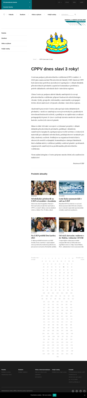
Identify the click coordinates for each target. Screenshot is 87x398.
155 (62, 313)
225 (62, 342)
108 (47, 296)
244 (53, 351)
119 (59, 299)
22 (51, 264)
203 (57, 333)
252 (58, 354)
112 (64, 296)
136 (71, 304)
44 (43, 273)
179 (44, 325)
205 (67, 333)
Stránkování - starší (80, 258)
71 (55, 281)
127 (62, 302)
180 (49, 325)
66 (68, 278)
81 (63, 284)
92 (43, 290)
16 (61, 261)
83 (71, 284)
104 (62, 293)
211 (62, 336)
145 (48, 310)
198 (67, 330)
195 (53, 330)
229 (48, 345)
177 (67, 322)
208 (49, 336)
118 (55, 299)
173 (49, 322)
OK (54, 395)
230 (53, 345)
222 (48, 342)
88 (59, 287)
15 (57, 261)
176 (62, 322)
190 (62, 328)
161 (57, 316)
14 (53, 261)
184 (67, 325)
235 (43, 348)
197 (62, 330)
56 (59, 276)
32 (59, 267)
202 (53, 333)
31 (55, 267)
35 (71, 267)
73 (63, 281)
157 (71, 313)
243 (48, 351)
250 (48, 354)
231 (58, 345)
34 (67, 267)
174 (53, 322)
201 (48, 333)
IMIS (74, 2)
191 (67, 328)
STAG (67, 2)
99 (72, 290)
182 (57, 325)
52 (43, 276)
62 (51, 278)
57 (63, 276)
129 (71, 302)
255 (72, 354)
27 (71, 264)
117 (51, 299)
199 (71, 330)
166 (49, 319)
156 (67, 313)
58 (67, 276)
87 (55, 287)
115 (42, 299)
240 (67, 348)
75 (71, 281)
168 (58, 319)
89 (63, 287)
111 (60, 296)
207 (44, 336)
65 (63, 278)
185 (71, 325)
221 (43, 342)
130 (44, 304)
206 (72, 333)
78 (51, 284)
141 (62, 307)
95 (55, 290)
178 (71, 322)
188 (53, 328)
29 (47, 267)
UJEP (81, 2)
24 (59, 264)
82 (67, 284)
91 (71, 287)
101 (48, 293)
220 (71, 339)
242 (43, 351)
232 (62, 345)
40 (59, 270)
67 (72, 278)
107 (42, 296)
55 (55, 276)
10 (72, 258)
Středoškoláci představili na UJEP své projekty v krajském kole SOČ (43, 201)
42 (67, 270)
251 (53, 354)
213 (71, 336)
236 (48, 348)
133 (57, 304)
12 (46, 261)
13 (49, 261)
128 (67, 302)
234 (72, 345)
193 (44, 330)
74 (67, 281)
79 (55, 284)
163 (67, 316)
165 (44, 319)
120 (64, 299)
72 (59, 281)
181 (53, 325)
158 (44, 316)
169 (62, 319)
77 (47, 284)
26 (67, 264)
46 (51, 273)
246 (62, 351)
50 (68, 273)
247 (67, 351)
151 (44, 313)
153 (53, 313)
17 (65, 261)
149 (67, 310)
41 (63, 270)
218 (62, 339)
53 (47, 276)
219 (67, 339)
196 (58, 330)
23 (55, 264)
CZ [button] (60, 2)
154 (57, 313)
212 (67, 336)
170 (67, 319)
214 (44, 339)
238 (58, 348)
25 (63, 264)
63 (55, 278)
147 (58, 310)
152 (48, 313)
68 (43, 281)
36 (43, 270)
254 (67, 354)
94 (51, 290)
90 (68, 287)
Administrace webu (7, 390)
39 (55, 270)
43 (72, 270)
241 (72, 348)
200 (43, 333)
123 (44, 302)
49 (64, 273)
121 (68, 299)
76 (43, 284)
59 (71, 276)
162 (62, 316)
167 (53, 319)
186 (44, 328)
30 (51, 267)
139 (53, 307)
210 (58, 336)
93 (47, 290)
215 (48, 339)
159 (48, 316)
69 (47, 281)
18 (69, 261)
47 (55, 273)
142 (67, 307)
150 (71, 310)
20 (43, 264)
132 (53, 304)
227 (72, 342)
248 (72, 351)
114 (73, 296)
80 (60, 284)
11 (42, 261)
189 (58, 328)
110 (56, 296)
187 (49, 328)
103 (57, 293)
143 (71, 307)
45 (47, 273)
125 (53, 302)
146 (53, 310)
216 (53, 339)
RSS (15, 390)
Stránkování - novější (35, 258)
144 (44, 310)
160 (53, 316)
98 (68, 290)
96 (59, 290)
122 (73, 299)
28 (43, 267)
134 (62, 304)
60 (43, 278)
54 (51, 276)
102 (53, 293)
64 (59, 278)
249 (44, 354)
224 (57, 342)
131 (48, 304)
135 (66, 304)
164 (71, 316)
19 (72, 261)
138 (48, 307)
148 (62, 310)
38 (51, 270)
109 (51, 296)
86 (51, 287)
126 (58, 302)
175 (58, 322)
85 (47, 287)
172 (44, 322)
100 (44, 293)
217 (57, 339)
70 (52, 281)
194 (48, 330)
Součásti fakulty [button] (16, 7)
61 (47, 278)
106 (71, 293)
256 (58, 356)
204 (62, 333)
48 (60, 273)
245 (58, 351)
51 (72, 273)
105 (67, 293)
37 (47, 270)
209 (53, 336)
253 (62, 354)
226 (67, 342)
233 (67, 345)
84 (43, 287)
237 (53, 348)
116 (47, 299)
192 (71, 328)
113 (69, 296)
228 (44, 345)
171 (71, 319)
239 (62, 348)
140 (58, 307)
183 (62, 325)
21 (47, 264)
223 (53, 342)
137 (44, 307)
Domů (34, 59)
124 (49, 302)
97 (64, 290)
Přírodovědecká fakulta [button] (16, 2)
